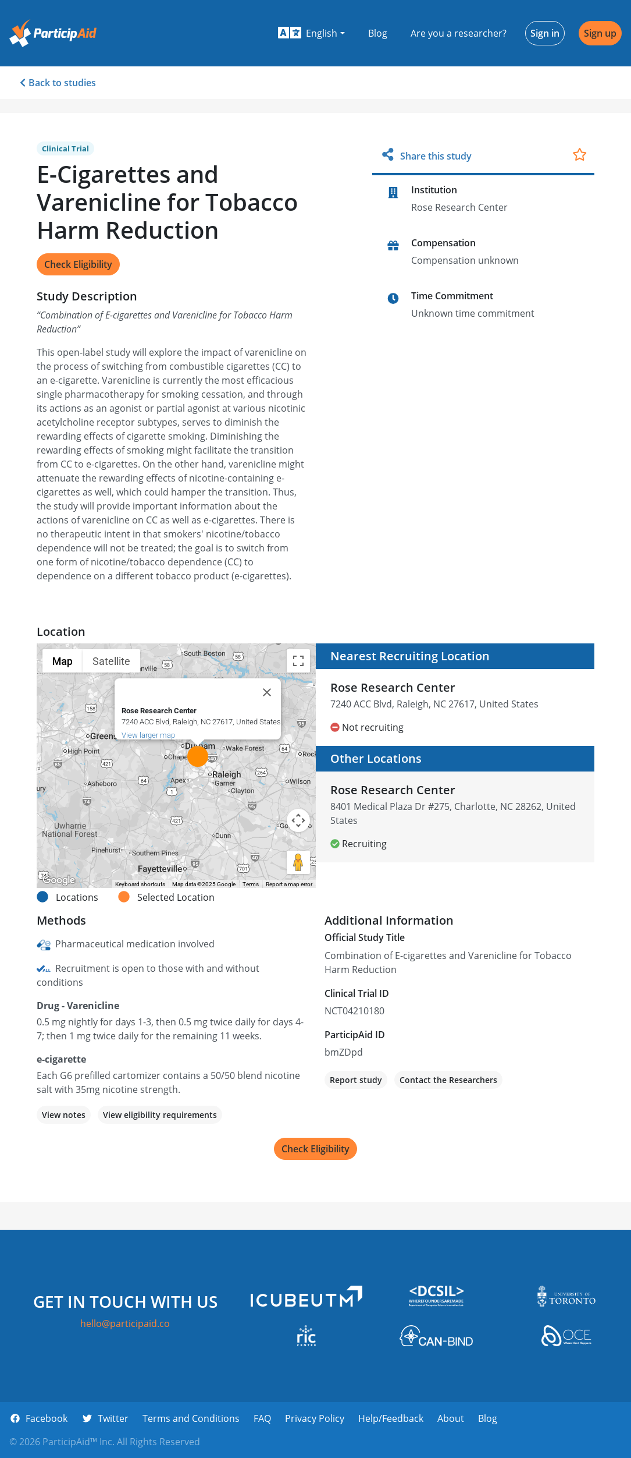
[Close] (267, 692)
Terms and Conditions (191, 1418)
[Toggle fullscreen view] (298, 661)
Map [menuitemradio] (62, 661)
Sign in (544, 33)
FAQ (262, 1418)
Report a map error (289, 884)
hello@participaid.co (125, 1323)
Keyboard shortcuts (140, 884)
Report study (356, 1079)
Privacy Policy (314, 1418)
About (450, 1418)
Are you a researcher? (459, 33)
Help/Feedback (390, 1418)
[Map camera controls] (298, 820)
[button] (311, 33)
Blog (377, 33)
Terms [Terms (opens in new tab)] (251, 884)
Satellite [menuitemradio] (111, 661)
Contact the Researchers (448, 1079)
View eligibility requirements (160, 1114)
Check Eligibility (78, 264)
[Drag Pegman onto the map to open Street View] (298, 862)
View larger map (148, 735)
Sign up (600, 33)
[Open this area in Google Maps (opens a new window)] (59, 880)
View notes (63, 1114)
